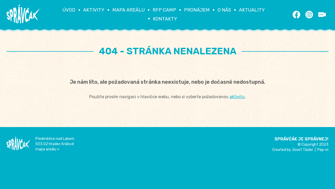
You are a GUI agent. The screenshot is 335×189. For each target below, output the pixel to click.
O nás (224, 10)
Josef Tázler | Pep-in (310, 150)
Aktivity (93, 10)
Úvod (69, 10)
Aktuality (252, 10)
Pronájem (197, 10)
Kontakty (165, 19)
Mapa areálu (128, 10)
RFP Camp (164, 10)
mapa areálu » (47, 149)
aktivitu (237, 96)
